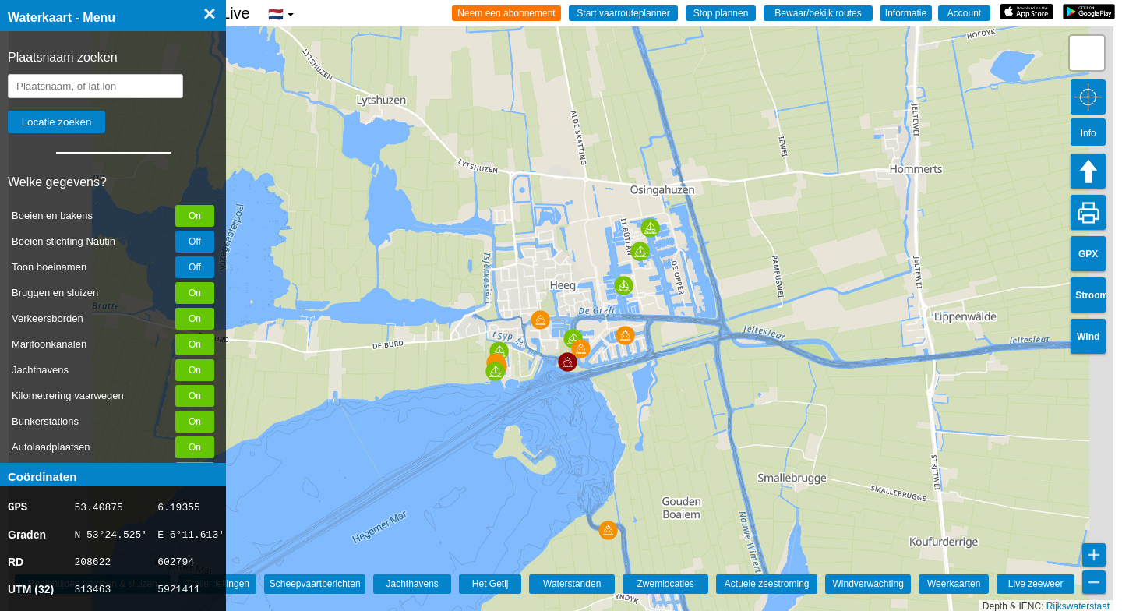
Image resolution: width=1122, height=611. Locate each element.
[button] (608, 530)
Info (1088, 133)
